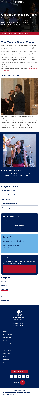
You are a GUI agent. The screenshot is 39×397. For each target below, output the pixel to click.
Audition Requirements (19, 206)
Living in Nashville (20, 267)
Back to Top (19, 382)
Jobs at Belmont (7, 353)
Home (2, 33)
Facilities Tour (4, 285)
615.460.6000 (19, 328)
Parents (5, 340)
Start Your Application (19, 228)
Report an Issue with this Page (9, 392)
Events (5, 362)
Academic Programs (5, 296)
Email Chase (6, 249)
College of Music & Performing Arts (14, 241)
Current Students (7, 334)
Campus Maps (7, 366)
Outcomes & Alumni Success (7, 293)
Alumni (5, 331)
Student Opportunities (19, 197)
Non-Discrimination (7, 394)
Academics (7, 33)
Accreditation (19, 201)
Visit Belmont (20, 271)
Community (6, 359)
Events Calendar (5, 300)
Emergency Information (9, 344)
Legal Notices (20, 392)
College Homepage (5, 281)
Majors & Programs (17, 33)
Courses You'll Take (19, 193)
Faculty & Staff (4, 289)
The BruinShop (7, 350)
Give (4, 356)
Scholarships (19, 210)
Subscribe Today (19, 371)
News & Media (7, 347)
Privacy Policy (27, 392)
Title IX (14, 394)
